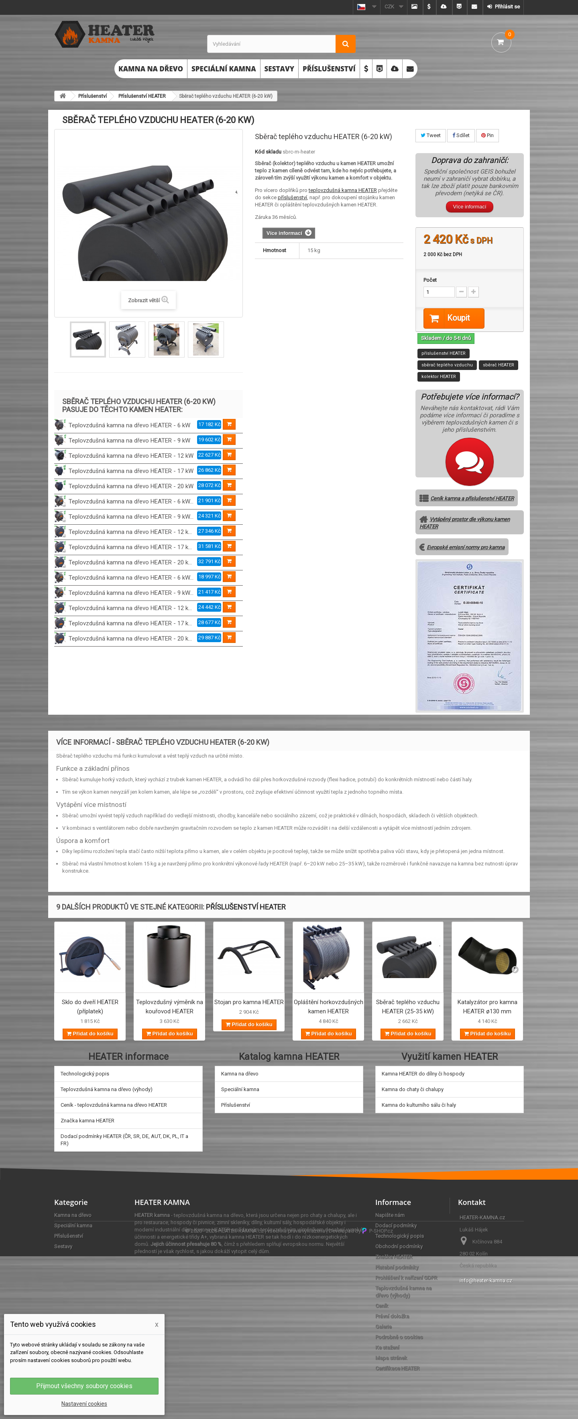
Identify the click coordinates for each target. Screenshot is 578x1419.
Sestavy (279, 68)
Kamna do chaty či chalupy (413, 1089)
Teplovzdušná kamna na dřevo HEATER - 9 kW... (131, 516)
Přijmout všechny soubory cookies (84, 1386)
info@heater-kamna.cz (486, 1281)
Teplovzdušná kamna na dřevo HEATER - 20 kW (131, 486)
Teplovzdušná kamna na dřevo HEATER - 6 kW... (131, 501)
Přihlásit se (507, 7)
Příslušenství (329, 68)
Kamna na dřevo (150, 68)
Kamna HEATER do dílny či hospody (423, 1074)
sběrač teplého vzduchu (447, 365)
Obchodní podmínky (399, 1246)
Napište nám (390, 1215)
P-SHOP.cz (377, 1394)
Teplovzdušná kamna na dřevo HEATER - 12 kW (131, 455)
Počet (430, 280)
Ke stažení (387, 1347)
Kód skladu (268, 152)
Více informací (469, 207)
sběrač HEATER (498, 365)
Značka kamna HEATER (87, 1121)
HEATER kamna (152, 1215)
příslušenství (292, 197)
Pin (487, 135)
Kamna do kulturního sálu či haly (419, 1105)
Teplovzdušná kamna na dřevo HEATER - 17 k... (130, 547)
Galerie (383, 1327)
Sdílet (461, 135)
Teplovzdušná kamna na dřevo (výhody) (107, 1089)
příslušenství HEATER (443, 353)
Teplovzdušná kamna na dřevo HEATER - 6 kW (129, 425)
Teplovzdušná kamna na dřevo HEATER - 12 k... (130, 532)
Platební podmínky (396, 1267)
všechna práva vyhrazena (296, 1394)
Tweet (431, 135)
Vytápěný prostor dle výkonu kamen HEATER (464, 523)
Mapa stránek (391, 1358)
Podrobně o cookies (399, 1337)
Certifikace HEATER (397, 1368)
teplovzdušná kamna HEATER (343, 190)
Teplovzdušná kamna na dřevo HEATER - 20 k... (130, 562)
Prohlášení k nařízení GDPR (406, 1278)
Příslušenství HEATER (142, 96)
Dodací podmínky (396, 1226)
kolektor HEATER (438, 377)
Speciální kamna (223, 68)
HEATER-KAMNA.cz (241, 1394)
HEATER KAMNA (162, 1202)
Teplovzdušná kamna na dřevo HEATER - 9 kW (129, 440)
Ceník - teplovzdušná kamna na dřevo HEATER (114, 1105)
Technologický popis (85, 1074)
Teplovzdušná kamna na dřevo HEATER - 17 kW (131, 471)
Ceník (381, 1306)
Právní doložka (392, 1316)
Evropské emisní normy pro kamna (466, 548)
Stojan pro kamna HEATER (249, 1002)
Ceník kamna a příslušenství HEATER (472, 499)
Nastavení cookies (84, 1404)
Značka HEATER (393, 1257)
